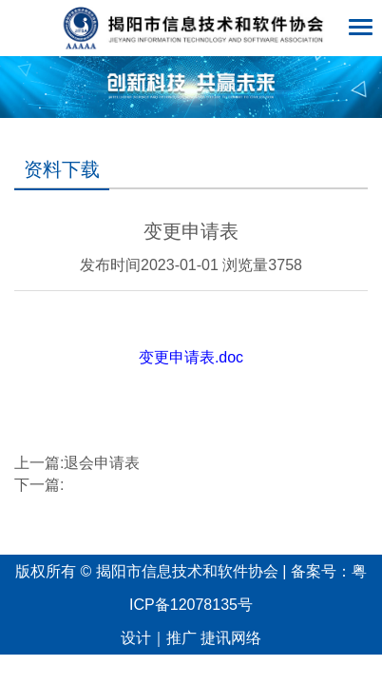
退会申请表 (102, 463)
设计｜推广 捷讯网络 (191, 638)
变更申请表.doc (191, 357)
